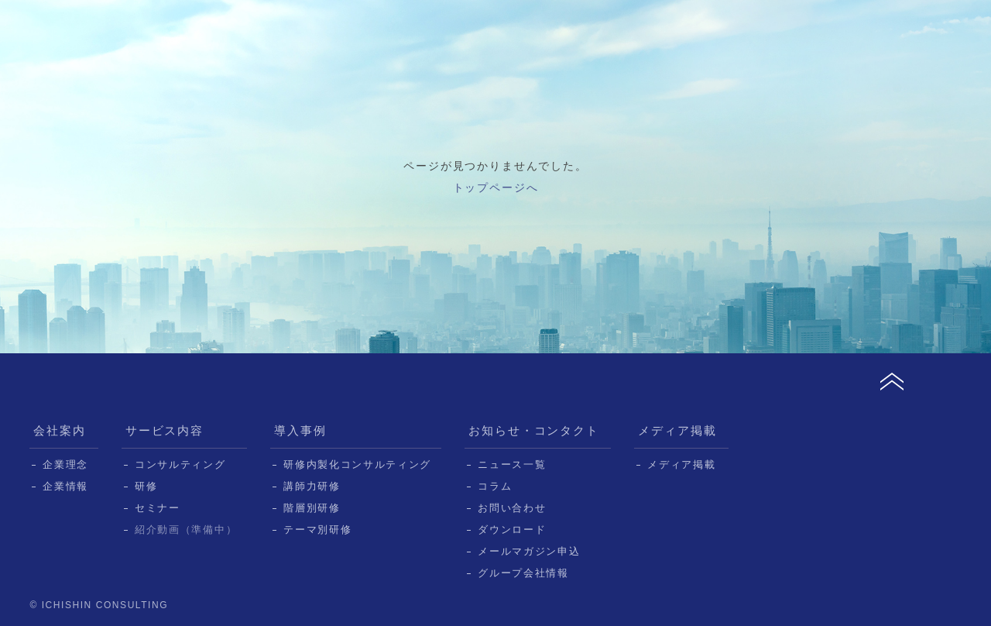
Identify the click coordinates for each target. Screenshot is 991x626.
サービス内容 (164, 430)
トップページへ (496, 187)
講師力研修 (311, 486)
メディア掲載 (677, 430)
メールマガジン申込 (529, 551)
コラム (495, 486)
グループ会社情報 (523, 573)
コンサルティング (180, 464)
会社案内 (59, 430)
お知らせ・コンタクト (534, 430)
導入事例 (300, 430)
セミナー (157, 508)
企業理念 (65, 464)
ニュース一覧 (512, 464)
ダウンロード (512, 529)
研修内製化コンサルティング (357, 464)
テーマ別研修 (317, 529)
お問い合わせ (512, 508)
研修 (146, 486)
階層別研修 (311, 508)
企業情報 (65, 486)
